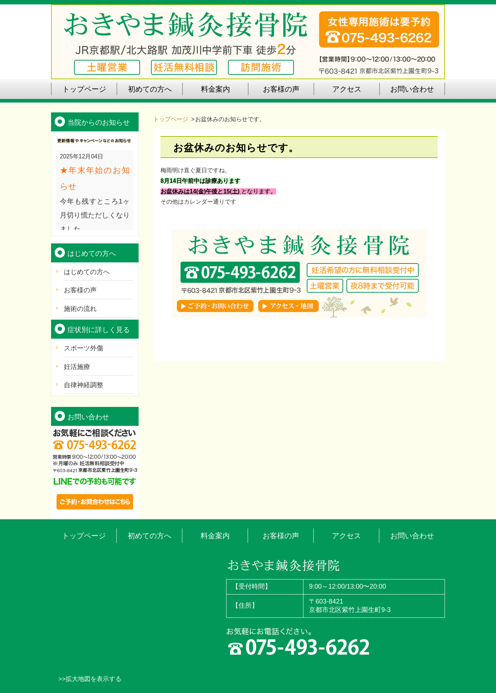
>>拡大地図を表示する (89, 678)
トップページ (170, 119)
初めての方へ (149, 536)
